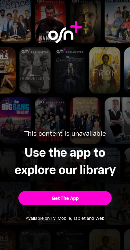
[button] (65, 198)
